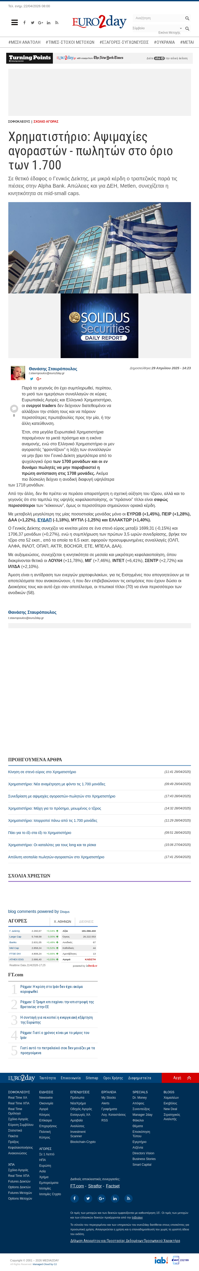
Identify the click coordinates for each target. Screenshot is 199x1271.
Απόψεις (138, 1103)
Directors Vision (143, 1153)
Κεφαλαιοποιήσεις (20, 1147)
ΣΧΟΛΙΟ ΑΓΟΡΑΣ (45, 121)
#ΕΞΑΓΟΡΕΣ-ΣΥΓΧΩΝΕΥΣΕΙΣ (124, 42)
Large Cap (16, 936)
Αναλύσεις (77, 1126)
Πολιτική (45, 1132)
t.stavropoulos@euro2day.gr (47, 373)
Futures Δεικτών (19, 1181)
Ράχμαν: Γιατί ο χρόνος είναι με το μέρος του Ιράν (54, 1035)
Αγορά (43, 1109)
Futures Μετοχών (20, 1193)
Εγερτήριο (140, 1142)
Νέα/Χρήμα (78, 1103)
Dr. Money (140, 1097)
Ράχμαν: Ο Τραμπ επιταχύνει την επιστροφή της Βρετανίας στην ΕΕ (57, 1004)
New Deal (170, 1109)
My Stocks (109, 1097)
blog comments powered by (39, 911)
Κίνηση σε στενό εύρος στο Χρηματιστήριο (99, 772)
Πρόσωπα (77, 1097)
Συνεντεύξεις (141, 1109)
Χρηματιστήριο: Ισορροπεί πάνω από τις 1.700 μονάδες (99, 820)
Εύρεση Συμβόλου (20, 1125)
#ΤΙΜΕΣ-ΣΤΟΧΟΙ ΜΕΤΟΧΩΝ (70, 42)
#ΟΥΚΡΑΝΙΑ (164, 42)
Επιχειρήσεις (48, 1126)
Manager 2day (143, 1115)
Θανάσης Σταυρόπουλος (53, 369)
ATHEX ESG (17, 959)
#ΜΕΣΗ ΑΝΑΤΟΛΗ (24, 42)
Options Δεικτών (19, 1187)
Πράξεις (13, 1142)
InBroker (137, 1217)
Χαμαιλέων (171, 1097)
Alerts (106, 1103)
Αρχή (177, 1077)
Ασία (42, 1171)
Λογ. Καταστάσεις (114, 1115)
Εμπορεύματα (49, 1183)
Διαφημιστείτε (139, 1078)
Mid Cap (14, 948)
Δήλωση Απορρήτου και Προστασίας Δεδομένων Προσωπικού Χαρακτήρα (125, 1241)
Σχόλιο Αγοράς (18, 1119)
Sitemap (92, 1078)
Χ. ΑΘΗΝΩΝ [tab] (62, 921)
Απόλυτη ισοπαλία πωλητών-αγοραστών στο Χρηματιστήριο (99, 857)
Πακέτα (13, 1136)
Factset (112, 1186)
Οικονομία (46, 1103)
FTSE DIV (15, 953)
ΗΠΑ (42, 1160)
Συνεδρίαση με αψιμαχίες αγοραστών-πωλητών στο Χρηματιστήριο (99, 796)
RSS (105, 1120)
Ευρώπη (45, 1165)
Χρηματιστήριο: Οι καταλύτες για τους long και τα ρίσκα (99, 845)
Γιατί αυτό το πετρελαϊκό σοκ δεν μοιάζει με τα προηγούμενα (57, 1050)
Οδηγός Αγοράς (81, 1109)
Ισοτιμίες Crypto (50, 1194)
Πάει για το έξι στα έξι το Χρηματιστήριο (99, 833)
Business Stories (144, 1159)
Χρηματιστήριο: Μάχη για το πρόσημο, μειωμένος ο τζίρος (99, 808)
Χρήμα (43, 1177)
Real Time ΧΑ (17, 1097)
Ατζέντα (138, 1147)
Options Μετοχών (20, 1198)
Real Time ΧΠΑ (19, 1103)
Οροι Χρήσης (113, 1078)
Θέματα (138, 1126)
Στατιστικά (15, 1130)
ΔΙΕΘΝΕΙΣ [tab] (86, 921)
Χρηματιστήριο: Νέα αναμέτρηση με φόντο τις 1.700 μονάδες (99, 784)
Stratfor (95, 1186)
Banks (13, 942)
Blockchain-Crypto (83, 1142)
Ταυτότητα (47, 1078)
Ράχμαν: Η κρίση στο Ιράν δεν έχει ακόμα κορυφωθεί (51, 989)
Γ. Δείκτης (15, 930)
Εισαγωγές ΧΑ (80, 1115)
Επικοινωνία (71, 1078)
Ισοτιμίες (45, 1188)
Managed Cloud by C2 (45, 1264)
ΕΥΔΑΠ (45, 520)
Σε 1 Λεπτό (47, 1154)
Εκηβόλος (170, 1103)
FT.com (15, 974)
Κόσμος (44, 1115)
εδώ (159, 58)
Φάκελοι (138, 1120)
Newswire (46, 1097)
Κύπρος (44, 1137)
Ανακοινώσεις (17, 1153)
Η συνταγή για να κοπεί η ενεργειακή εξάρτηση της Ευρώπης (56, 1020)
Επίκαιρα (45, 1120)
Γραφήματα (109, 1109)
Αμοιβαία (76, 1120)
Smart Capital (142, 1164)
